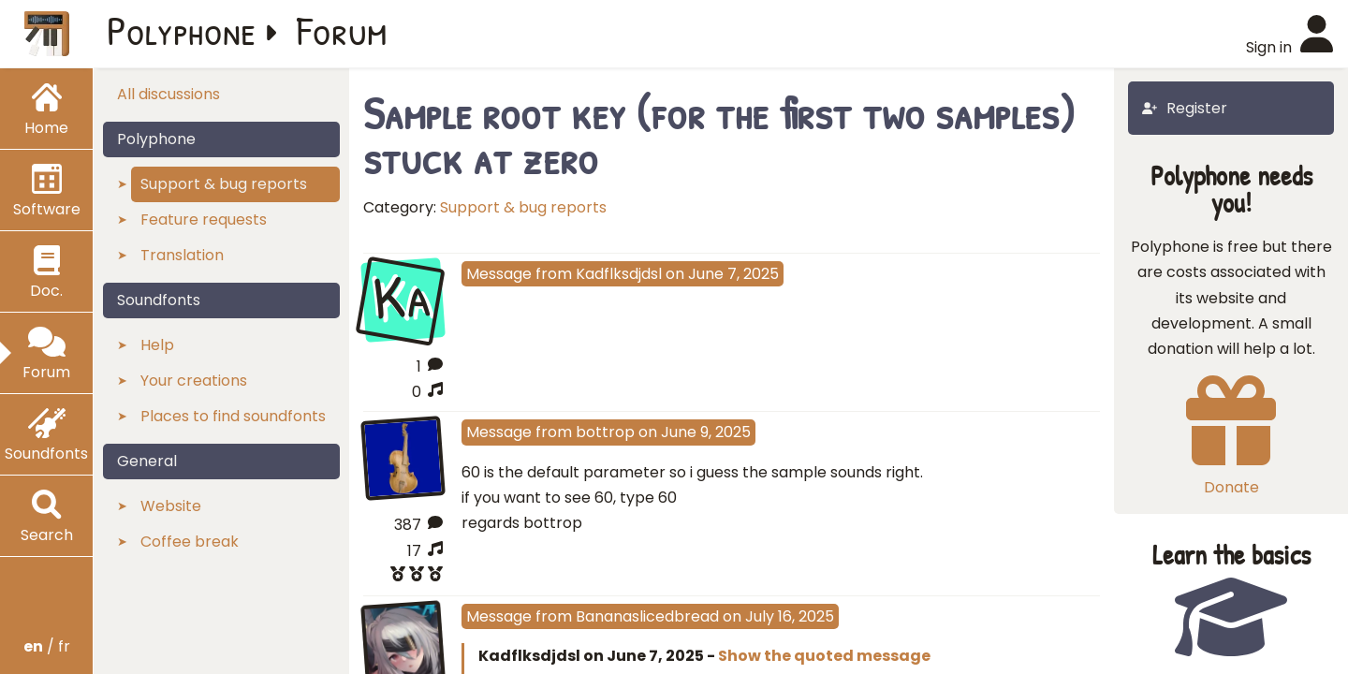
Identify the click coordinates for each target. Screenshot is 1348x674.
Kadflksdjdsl (619, 274)
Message (499, 274)
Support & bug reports (523, 207)
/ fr (46, 646)
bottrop (605, 432)
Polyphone (181, 30)
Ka (403, 297)
